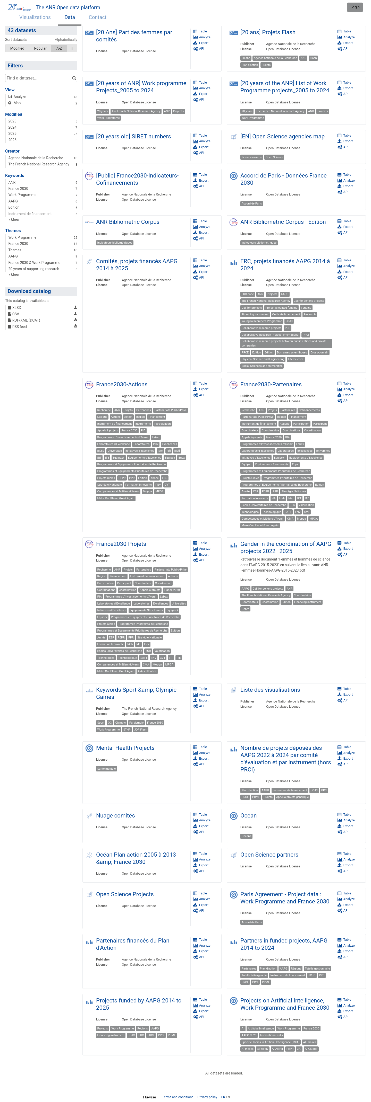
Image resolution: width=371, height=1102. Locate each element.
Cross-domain (319, 352)
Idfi (169, 450)
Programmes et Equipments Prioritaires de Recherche (131, 464)
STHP (126, 729)
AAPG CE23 (249, 1035)
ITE (107, 457)
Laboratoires (141, 444)
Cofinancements (309, 410)
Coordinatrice (270, 430)
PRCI (306, 334)
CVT (167, 484)
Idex (160, 450)
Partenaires (143, 410)
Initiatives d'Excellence (139, 450)
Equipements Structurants (272, 464)
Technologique (271, 512)
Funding (306, 307)
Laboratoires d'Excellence (113, 444)
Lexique (102, 417)
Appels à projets (107, 430)
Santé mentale (106, 768)
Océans (246, 836)
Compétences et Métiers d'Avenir (118, 491)
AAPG (284, 294)
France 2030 (130, 430)
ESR (164, 478)
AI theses (248, 1049)
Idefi (177, 450)
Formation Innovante (138, 484)
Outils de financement (286, 314)
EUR (292, 505)
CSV (13, 314)
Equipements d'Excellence (144, 457)
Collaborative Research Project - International (270, 334)
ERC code (248, 294)
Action (128, 417)
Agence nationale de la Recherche (275, 58)
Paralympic (136, 722)
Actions (116, 417)
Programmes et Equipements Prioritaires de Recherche (132, 471)
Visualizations (35, 17)
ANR (303, 58)
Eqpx (182, 457)
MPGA (159, 491)
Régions (296, 968)
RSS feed (17, 327)
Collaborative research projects (261, 328)
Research (310, 314)
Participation (162, 423)
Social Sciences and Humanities (262, 366)
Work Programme (108, 118)
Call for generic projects (309, 301)
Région (140, 417)
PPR (131, 478)
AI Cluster (311, 1049)
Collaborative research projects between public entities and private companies (284, 343)
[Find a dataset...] (41, 78)
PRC (287, 328)
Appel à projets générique (292, 797)
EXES (100, 450)
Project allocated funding (281, 307)
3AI (299, 1049)
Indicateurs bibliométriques (114, 242)
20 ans (246, 58)
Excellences (169, 444)
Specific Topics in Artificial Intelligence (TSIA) (271, 1042)
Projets (266, 65)
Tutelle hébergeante (254, 975)
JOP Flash (140, 729)
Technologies (250, 512)
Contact (97, 17)
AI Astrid (277, 1049)
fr (223, 1097)
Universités (115, 450)
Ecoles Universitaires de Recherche (264, 505)
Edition (256, 352)
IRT (99, 457)
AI (243, 1028)
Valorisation (306, 505)
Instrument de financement (114, 423)
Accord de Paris (252, 203)
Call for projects (252, 307)
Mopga (147, 491)
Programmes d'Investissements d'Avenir (122, 437)
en (228, 1097)
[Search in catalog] (74, 78)
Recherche (104, 410)
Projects (178, 111)
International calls (271, 1035)
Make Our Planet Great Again (115, 498)
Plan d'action (250, 65)
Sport (100, 722)
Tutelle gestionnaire (317, 968)
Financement (156, 417)
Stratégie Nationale (109, 484)
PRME (256, 797)
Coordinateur (250, 430)
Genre (245, 609)
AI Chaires (309, 1042)
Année (154, 478)
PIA (143, 430)
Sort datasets (16, 40)
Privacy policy (207, 1097)
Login (355, 7)
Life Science (295, 359)
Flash (313, 58)
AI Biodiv (262, 1049)
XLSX (14, 308)
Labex (156, 437)
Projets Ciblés (106, 478)
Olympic (120, 722)
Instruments (143, 423)
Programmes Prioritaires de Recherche (287, 478)
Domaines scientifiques (292, 352)
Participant (320, 423)
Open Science (274, 157)
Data (70, 17)
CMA (290, 518)
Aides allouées (147, 671)
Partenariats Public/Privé (171, 410)
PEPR (122, 478)
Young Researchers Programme (262, 321)
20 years (102, 111)
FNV (158, 484)
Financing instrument (255, 314)
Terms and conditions (178, 1097)
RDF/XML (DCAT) (24, 320)
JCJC (289, 321)
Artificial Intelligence (261, 1028)
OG (110, 722)
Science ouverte (252, 157)
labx (155, 444)
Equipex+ (118, 457)
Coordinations (292, 430)
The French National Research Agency (136, 111)
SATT (288, 512)
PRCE (245, 352)
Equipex (170, 457)
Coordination (312, 430)
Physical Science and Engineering (263, 359)
